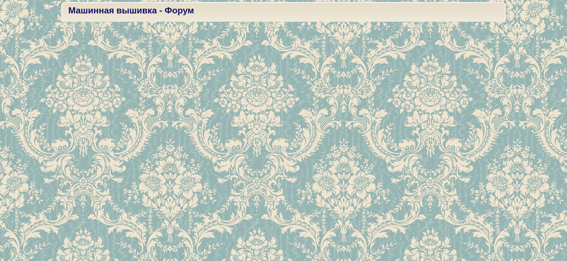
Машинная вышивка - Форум (131, 10)
